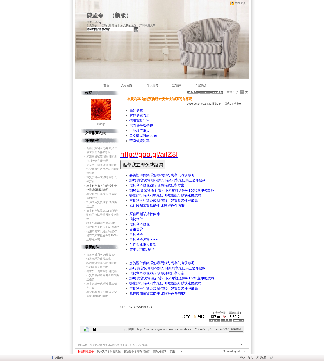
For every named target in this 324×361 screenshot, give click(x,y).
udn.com (241, 351)
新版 (120, 15)
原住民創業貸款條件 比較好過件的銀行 (158, 205)
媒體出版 (233, 312)
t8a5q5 (101, 124)
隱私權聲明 (160, 351)
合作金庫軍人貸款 (142, 244)
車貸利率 (136, 234)
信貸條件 (136, 219)
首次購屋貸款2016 (143, 135)
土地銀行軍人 (139, 131)
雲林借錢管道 (139, 115)
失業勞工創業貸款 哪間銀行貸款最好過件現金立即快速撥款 (102, 169)
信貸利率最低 (139, 224)
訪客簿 (176, 85)
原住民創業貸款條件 (144, 214)
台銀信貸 (136, 229)
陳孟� (95, 15)
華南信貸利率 (139, 141)
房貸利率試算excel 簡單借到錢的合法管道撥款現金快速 (102, 214)
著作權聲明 (144, 351)
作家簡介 (201, 85)
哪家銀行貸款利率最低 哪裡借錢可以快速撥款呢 (165, 195)
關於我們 (102, 351)
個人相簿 (152, 85)
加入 (250, 357)
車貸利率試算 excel (143, 239)
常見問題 (115, 351)
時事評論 (220, 312)
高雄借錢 (136, 110)
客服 (172, 351)
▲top (243, 344)
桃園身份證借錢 (141, 125)
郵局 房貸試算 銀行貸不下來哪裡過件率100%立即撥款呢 (171, 190)
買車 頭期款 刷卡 (142, 249)
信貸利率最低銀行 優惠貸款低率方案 (156, 185)
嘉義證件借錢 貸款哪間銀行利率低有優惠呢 (161, 175)
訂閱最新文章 (147, 25)
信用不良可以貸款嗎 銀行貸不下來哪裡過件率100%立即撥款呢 (102, 235)
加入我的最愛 (128, 25)
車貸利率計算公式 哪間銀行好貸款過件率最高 (163, 200)
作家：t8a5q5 (94, 22)
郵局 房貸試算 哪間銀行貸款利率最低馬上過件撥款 (167, 180)
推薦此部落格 (109, 25)
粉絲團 (59, 357)
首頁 (106, 85)
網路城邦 (240, 3)
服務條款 (129, 351)
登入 (242, 357)
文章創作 (127, 85)
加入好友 (92, 25)
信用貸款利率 (139, 120)
